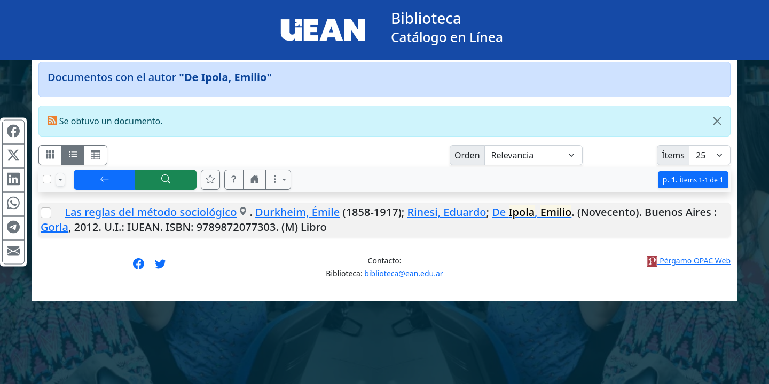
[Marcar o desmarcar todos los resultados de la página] (47, 179)
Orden (467, 155)
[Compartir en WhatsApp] (13, 204)
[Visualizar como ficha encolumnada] (73, 155)
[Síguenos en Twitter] (160, 267)
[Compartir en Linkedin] (13, 180)
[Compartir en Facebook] (13, 132)
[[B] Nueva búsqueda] (166, 180)
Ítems (673, 155)
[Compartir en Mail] (13, 252)
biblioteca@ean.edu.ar (403, 273)
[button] (234, 180)
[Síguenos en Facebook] (138, 267)
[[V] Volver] (105, 180)
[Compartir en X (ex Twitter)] (13, 156)
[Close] (717, 121)
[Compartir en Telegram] (13, 228)
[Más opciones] (278, 180)
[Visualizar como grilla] (95, 155)
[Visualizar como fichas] (50, 155)
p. (693, 179)
